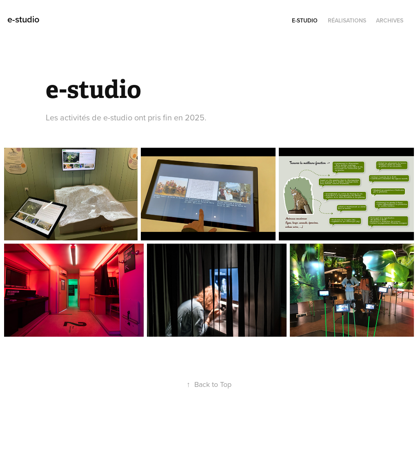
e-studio (23, 19)
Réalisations (347, 20)
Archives (389, 20)
